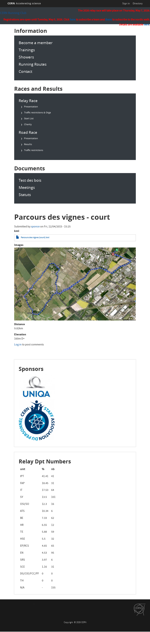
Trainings (27, 49)
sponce (35, 227)
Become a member (36, 42)
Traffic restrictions (33, 150)
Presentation (31, 107)
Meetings (27, 187)
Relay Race (28, 100)
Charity (28, 125)
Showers (26, 57)
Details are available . (134, 25)
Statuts (25, 194)
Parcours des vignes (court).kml (35, 237)
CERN (24, 3)
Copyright (68, 622)
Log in (18, 345)
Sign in (126, 3)
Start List (29, 119)
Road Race (28, 132)
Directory (137, 3)
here (146, 25)
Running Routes (33, 64)
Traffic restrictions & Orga (37, 113)
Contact (25, 71)
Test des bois (30, 180)
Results (28, 145)
